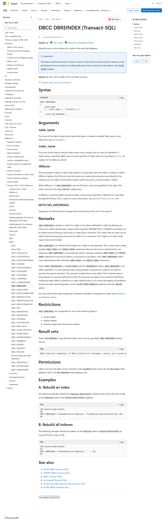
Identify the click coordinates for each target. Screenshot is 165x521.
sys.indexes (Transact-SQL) (55, 480)
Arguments (138, 27)
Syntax (136, 24)
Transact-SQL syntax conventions (56, 82)
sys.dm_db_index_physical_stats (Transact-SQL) (64, 483)
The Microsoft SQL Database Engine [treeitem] (18, 52)
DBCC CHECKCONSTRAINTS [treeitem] (22, 260)
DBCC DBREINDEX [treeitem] (18, 286)
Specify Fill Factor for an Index (105, 198)
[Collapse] (31, 17)
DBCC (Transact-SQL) (52, 476)
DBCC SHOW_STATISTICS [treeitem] (21, 330)
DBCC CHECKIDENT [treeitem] (19, 271)
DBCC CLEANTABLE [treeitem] (19, 278)
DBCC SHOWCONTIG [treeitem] (19, 333)
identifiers (60, 139)
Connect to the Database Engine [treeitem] (20, 57)
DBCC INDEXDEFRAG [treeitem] (19, 311)
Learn (41, 19)
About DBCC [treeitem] (16, 249)
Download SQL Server (151, 10)
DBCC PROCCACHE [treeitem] (19, 326)
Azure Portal (134, 10)
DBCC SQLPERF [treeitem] (17, 344)
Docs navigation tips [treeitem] (13, 36)
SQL (47, 19)
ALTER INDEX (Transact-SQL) (56, 487)
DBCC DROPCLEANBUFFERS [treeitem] (22, 293)
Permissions (138, 41)
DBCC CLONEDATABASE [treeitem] (21, 282)
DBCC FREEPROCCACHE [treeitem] (21, 297)
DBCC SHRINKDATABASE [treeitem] (21, 337)
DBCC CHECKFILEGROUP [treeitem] (21, 267)
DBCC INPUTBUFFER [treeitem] (19, 315)
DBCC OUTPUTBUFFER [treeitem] (20, 322)
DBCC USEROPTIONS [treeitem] (19, 370)
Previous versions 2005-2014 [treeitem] (16, 40)
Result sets (138, 37)
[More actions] (124, 19)
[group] (82, 354)
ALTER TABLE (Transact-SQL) (56, 469)
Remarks (137, 31)
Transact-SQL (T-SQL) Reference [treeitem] (18, 191)
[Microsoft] (4, 3)
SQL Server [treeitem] (9, 32)
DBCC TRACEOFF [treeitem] (18, 348)
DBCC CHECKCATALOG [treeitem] (20, 256)
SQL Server (56, 19)
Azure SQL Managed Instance (81, 42)
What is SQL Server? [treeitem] (15, 47)
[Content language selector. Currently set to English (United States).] (15, 517)
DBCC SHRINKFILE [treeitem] (18, 341)
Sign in (159, 3)
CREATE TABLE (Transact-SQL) (56, 472)
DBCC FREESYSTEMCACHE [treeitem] (21, 304)
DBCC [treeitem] (13, 245)
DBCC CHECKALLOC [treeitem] (19, 253)
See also (137, 47)
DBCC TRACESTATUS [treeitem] (19, 362)
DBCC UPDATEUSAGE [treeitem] (20, 366)
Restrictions (138, 34)
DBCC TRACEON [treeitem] (17, 352)
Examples (137, 44)
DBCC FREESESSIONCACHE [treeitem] (22, 300)
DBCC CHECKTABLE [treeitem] (19, 275)
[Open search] (152, 3)
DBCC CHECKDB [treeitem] (17, 264)
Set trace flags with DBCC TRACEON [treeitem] (21, 357)
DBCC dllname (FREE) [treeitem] (19, 289)
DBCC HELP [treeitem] (16, 308)
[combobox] (19, 23)
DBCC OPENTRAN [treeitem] (18, 319)
